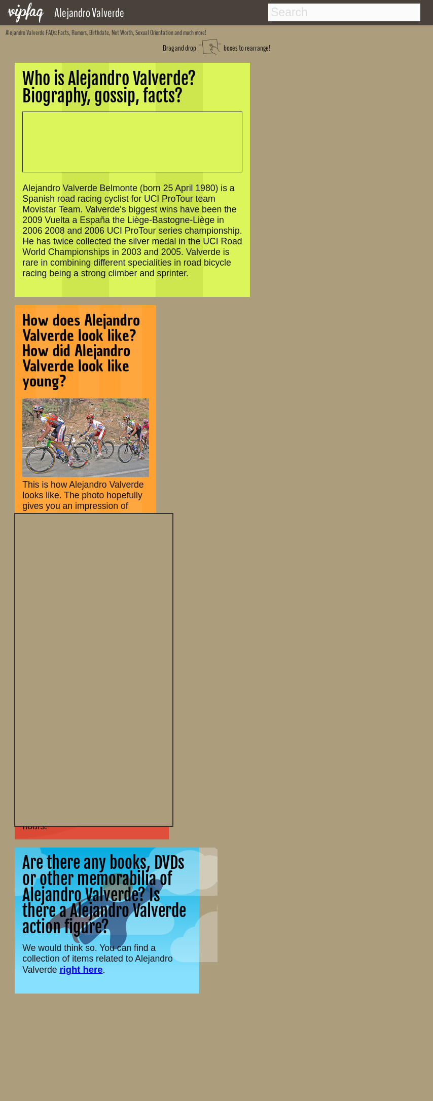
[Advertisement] (94, 669)
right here (80, 969)
